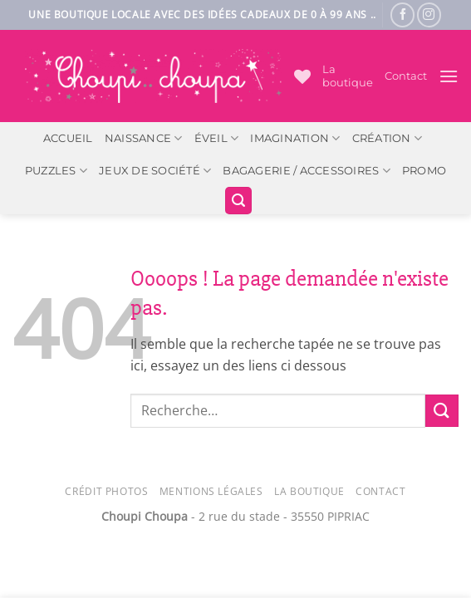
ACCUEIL (68, 138)
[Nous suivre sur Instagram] (429, 14)
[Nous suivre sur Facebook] (402, 14)
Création (387, 138)
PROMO (424, 170)
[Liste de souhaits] (302, 76)
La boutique (347, 76)
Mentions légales (211, 491)
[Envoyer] (442, 411)
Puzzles (56, 171)
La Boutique (309, 491)
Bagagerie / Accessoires (306, 171)
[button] (449, 76)
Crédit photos (106, 491)
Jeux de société (155, 171)
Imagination (295, 138)
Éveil (216, 138)
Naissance (144, 138)
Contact (406, 76)
